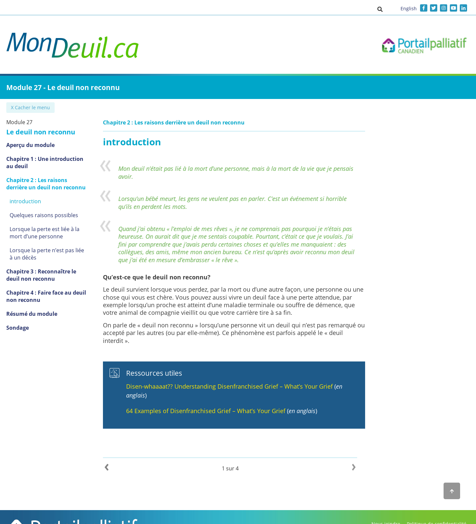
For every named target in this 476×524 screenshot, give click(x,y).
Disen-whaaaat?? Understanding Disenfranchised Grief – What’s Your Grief (237, 386)
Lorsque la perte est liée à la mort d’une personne (51, 232)
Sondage (17, 327)
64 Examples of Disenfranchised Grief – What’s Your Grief (214, 411)
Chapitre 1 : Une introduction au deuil (49, 162)
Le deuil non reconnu (40, 131)
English (409, 8)
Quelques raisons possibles (44, 215)
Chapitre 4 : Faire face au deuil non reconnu (46, 296)
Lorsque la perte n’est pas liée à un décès (49, 254)
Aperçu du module (30, 145)
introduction (25, 201)
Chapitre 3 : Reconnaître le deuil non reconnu (48, 275)
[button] (380, 9)
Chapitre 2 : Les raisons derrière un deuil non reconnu (47, 183)
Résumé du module (31, 313)
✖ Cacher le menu (31, 107)
